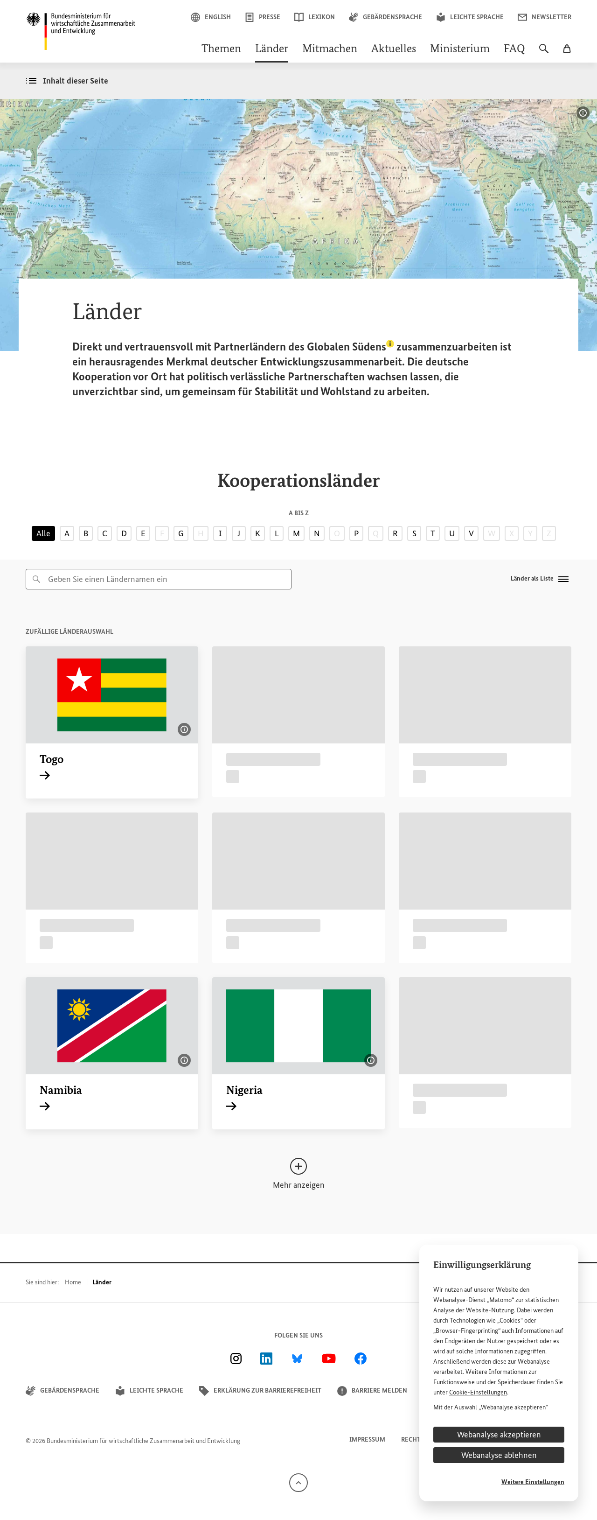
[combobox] (159, 579)
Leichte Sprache (470, 17)
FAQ (514, 49)
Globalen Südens (350, 346)
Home (73, 1282)
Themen (221, 49)
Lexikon (314, 17)
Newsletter (544, 17)
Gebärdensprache (385, 17)
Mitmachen (329, 49)
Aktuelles (393, 49)
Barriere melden (372, 1391)
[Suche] (543, 53)
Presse (262, 17)
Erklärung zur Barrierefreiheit (260, 1391)
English (211, 17)
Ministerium (460, 49)
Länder (271, 49)
